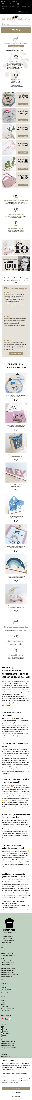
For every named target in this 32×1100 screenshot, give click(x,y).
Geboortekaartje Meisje (7, 964)
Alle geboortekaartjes (6, 960)
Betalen (3, 1002)
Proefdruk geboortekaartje (8, 955)
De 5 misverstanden (6, 1049)
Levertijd (3, 1004)
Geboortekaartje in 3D (7, 976)
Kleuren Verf (4, 993)
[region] (16, 1074)
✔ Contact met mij (25, 6)
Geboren (3, 980)
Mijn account (26, 12)
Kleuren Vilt (4, 991)
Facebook (5, 1027)
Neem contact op (5, 1056)
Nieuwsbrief (6, 1033)
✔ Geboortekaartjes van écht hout (10, 6)
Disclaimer (3, 1012)
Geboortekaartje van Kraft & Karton (10, 974)
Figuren (3, 996)
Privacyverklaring (5, 1010)
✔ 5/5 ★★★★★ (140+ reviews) (9, 4)
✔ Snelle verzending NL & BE (8, 1)
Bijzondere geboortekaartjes (8, 1047)
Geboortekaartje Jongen (7, 962)
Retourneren (4, 1006)
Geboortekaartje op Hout (7, 970)
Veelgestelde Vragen (6, 989)
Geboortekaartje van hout (8, 1043)
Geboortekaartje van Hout (8, 968)
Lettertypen (4, 994)
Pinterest (5, 1031)
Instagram (6, 1029)
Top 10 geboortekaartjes (7, 959)
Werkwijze (3, 987)
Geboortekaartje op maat (7, 1045)
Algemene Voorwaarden (7, 1008)
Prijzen (2, 985)
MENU (16, 30)
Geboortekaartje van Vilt (7, 972)
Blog (3, 8)
